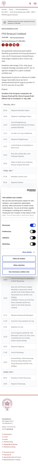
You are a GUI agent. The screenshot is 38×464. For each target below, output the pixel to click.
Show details (27, 252)
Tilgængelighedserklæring (10, 444)
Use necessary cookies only (19, 272)
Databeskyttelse (7, 434)
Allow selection (19, 265)
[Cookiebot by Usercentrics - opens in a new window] (27, 190)
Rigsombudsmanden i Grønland (11, 459)
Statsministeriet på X (8, 452)
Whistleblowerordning (9, 447)
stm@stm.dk (9, 429)
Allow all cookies (19, 258)
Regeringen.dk (7, 454)
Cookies (5, 437)
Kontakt (5, 439)
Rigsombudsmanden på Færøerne (12, 457)
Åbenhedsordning (8, 442)
